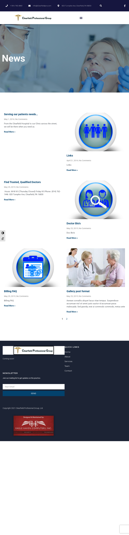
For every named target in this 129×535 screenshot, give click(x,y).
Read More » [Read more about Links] (72, 170)
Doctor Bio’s (74, 223)
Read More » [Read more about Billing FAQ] (9, 306)
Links (70, 155)
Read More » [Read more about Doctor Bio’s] (72, 238)
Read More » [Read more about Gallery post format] (72, 312)
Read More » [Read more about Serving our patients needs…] (9, 132)
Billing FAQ (10, 291)
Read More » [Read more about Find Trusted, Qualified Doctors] (9, 199)
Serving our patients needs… (21, 114)
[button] (101, 6)
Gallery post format (78, 291)
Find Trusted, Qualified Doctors (22, 182)
